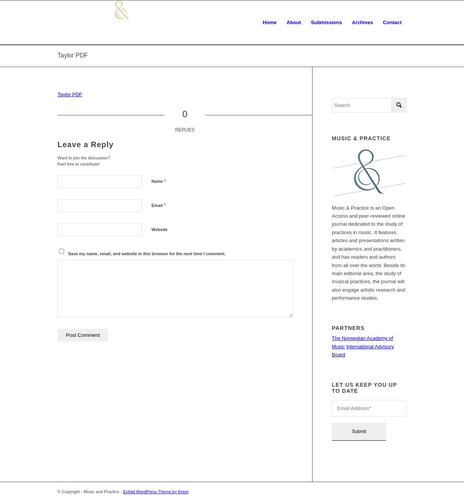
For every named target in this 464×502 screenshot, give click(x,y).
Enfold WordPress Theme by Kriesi (156, 491)
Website (159, 229)
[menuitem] (269, 22)
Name (158, 181)
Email (158, 205)
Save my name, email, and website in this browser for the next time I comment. (147, 253)
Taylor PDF (73, 55)
